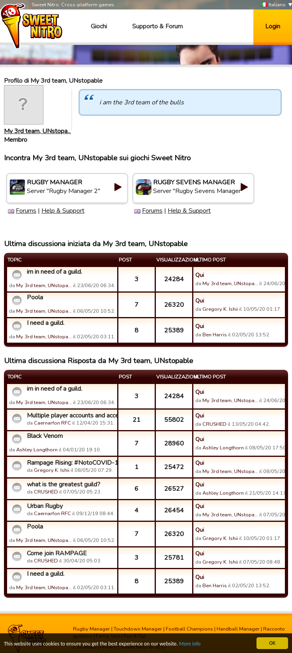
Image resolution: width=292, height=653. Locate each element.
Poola (35, 297)
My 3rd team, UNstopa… (38, 131)
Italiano (273, 5)
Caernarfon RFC (52, 423)
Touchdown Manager (138, 629)
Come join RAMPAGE (57, 553)
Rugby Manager (91, 629)
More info (189, 644)
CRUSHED (214, 424)
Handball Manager (238, 629)
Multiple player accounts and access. (71, 415)
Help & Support (62, 210)
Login (272, 26)
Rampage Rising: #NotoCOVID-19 (71, 463)
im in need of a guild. (54, 272)
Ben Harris (214, 334)
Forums (26, 210)
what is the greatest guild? (63, 484)
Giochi (99, 26)
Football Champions (189, 629)
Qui (199, 275)
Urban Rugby (45, 506)
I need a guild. (45, 323)
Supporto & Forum (157, 26)
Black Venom (45, 436)
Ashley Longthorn (37, 449)
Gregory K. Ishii (220, 309)
